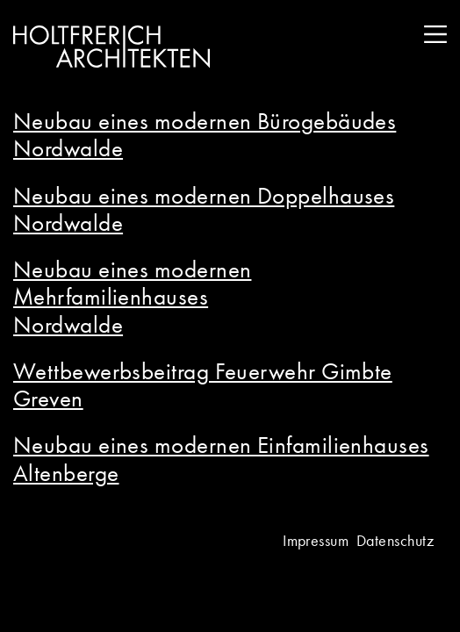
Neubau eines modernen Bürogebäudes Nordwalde (204, 134)
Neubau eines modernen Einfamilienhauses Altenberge (221, 458)
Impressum (316, 540)
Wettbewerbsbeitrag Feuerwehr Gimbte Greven (202, 384)
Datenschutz (395, 540)
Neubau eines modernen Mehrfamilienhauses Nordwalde (132, 296)
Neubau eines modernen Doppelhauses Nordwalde (203, 209)
